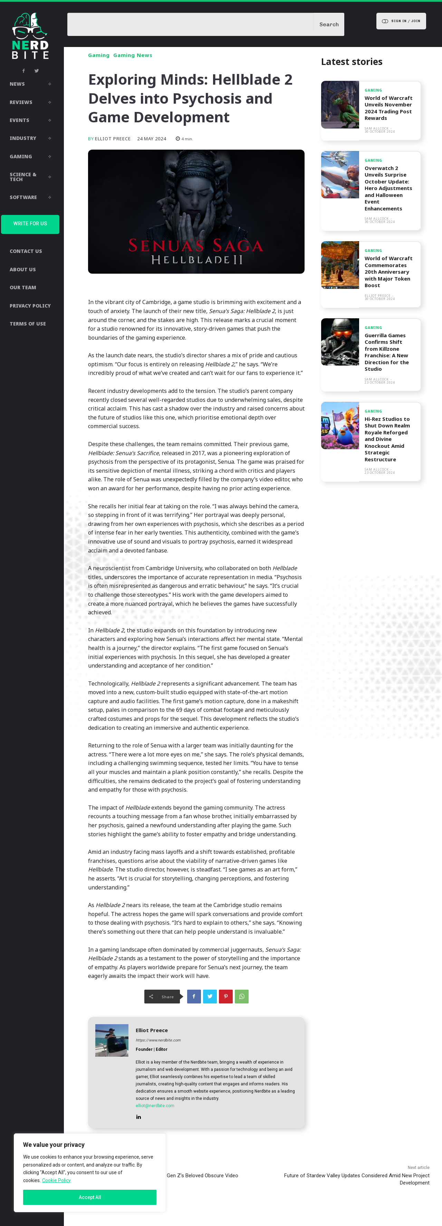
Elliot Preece (113, 138)
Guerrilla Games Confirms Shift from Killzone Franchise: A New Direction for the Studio (387, 352)
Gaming (99, 55)
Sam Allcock (377, 128)
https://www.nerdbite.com (158, 1040)
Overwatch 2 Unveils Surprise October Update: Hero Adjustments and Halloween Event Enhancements (388, 188)
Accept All (90, 1197)
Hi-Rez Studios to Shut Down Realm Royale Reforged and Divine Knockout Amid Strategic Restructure (387, 439)
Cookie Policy (56, 1180)
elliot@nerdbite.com (155, 1105)
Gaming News (133, 55)
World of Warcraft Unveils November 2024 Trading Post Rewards (389, 108)
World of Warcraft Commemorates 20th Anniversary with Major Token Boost (389, 272)
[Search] (329, 24)
